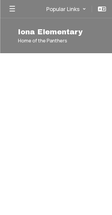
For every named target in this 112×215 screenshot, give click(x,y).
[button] (66, 9)
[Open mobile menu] (12, 9)
